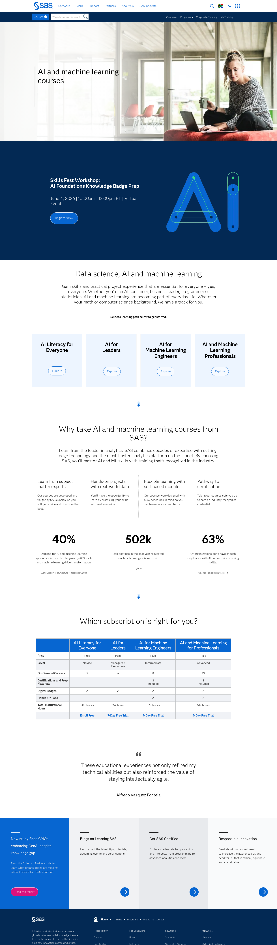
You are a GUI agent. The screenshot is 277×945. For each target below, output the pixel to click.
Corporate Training (206, 17)
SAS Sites (237, 6)
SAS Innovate (147, 6)
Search (212, 6)
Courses (38, 17)
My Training (226, 17)
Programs (185, 17)
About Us (128, 6)
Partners (110, 6)
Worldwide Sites (220, 6)
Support (94, 6)
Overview (171, 17)
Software (64, 6)
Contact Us (229, 6)
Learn (79, 6)
